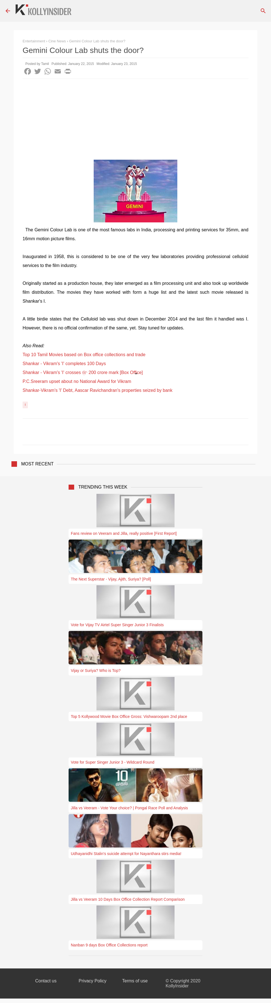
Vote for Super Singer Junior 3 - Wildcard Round (112, 762)
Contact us (45, 980)
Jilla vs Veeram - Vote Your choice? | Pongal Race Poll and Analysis (129, 808)
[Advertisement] (135, 121)
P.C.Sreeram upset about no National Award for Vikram (77, 381)
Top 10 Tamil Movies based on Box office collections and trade (84, 354)
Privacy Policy (93, 980)
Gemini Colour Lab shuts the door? (97, 41)
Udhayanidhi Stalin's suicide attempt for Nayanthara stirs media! (126, 853)
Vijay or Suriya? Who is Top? (95, 670)
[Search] (263, 11)
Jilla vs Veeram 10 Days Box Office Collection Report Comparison (128, 899)
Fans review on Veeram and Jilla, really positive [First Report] (124, 533)
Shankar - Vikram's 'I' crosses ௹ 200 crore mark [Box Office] (83, 372)
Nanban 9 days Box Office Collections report (109, 945)
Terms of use (135, 980)
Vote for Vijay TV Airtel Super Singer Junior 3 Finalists (117, 625)
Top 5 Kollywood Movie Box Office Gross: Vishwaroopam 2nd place (129, 716)
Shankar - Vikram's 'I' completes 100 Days (64, 363)
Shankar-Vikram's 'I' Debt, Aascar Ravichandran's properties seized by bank (98, 390)
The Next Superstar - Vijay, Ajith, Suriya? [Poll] (111, 579)
